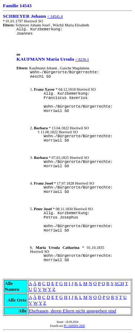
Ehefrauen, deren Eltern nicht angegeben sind (72, 310)
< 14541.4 (55, 16)
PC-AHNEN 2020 (74, 326)
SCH (119, 283)
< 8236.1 (82, 59)
